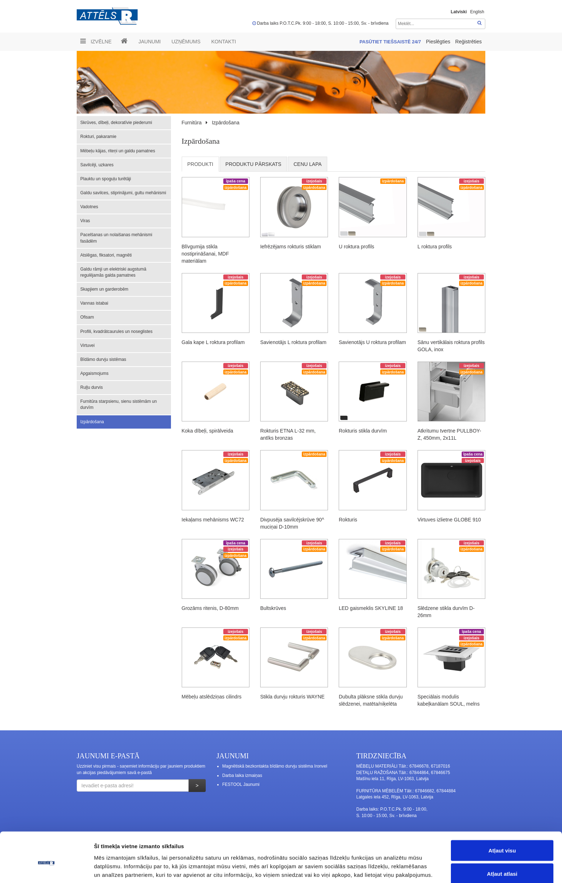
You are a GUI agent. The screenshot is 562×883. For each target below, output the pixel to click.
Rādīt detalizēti (390, 864)
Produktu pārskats (253, 164)
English (477, 11)
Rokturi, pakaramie (98, 136)
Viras (85, 220)
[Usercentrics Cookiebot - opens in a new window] (46, 869)
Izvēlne (95, 41)
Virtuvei (87, 345)
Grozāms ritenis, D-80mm (210, 608)
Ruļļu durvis (91, 387)
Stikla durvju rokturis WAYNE (292, 697)
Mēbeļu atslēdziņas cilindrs (212, 697)
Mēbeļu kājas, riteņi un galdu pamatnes (117, 150)
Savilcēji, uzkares (97, 164)
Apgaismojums (94, 373)
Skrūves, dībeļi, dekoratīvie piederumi (116, 122)
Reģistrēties (468, 41)
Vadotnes (89, 206)
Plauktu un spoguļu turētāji (105, 178)
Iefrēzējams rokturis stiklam (290, 246)
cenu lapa (308, 164)
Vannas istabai (94, 303)
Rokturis (348, 519)
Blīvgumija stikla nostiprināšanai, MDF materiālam (205, 254)
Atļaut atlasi (502, 840)
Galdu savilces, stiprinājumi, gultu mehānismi (123, 192)
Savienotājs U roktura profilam (372, 342)
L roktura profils (435, 246)
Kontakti (223, 41)
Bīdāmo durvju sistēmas (103, 359)
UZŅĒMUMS (185, 41)
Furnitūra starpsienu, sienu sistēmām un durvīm (118, 404)
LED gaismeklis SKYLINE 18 (371, 608)
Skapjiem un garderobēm (104, 289)
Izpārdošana (92, 421)
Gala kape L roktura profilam (213, 342)
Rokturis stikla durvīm (363, 431)
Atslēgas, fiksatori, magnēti (106, 255)
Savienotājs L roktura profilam (293, 342)
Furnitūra (192, 122)
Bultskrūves (273, 608)
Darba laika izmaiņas (242, 775)
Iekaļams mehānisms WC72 (213, 519)
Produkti (200, 164)
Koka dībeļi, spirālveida (207, 431)
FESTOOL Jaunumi (240, 784)
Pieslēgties (439, 41)
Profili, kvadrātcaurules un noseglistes (116, 331)
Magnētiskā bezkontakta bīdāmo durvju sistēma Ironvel (274, 766)
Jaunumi (149, 41)
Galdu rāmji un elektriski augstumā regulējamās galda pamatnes (113, 272)
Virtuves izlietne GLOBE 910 (449, 519)
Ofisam (87, 317)
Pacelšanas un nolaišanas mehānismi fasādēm (116, 237)
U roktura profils (356, 246)
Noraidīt (502, 864)
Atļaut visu (502, 817)
